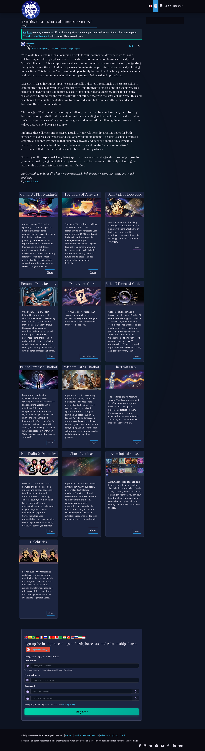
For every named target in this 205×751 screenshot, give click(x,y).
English (77, 48)
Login (168, 5)
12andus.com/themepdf (36, 36)
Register (178, 5)
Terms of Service (91, 735)
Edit (131, 45)
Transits (34, 48)
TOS (56, 704)
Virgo (71, 48)
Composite (43, 48)
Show (50, 272)
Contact (69, 735)
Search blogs (30, 181)
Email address (32, 675)
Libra (57, 48)
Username (30, 660)
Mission (77, 735)
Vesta (52, 48)
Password (29, 686)
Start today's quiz (88, 356)
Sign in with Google (37, 649)
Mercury (64, 48)
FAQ (116, 735)
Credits (123, 735)
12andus (31, 43)
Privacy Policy (68, 704)
